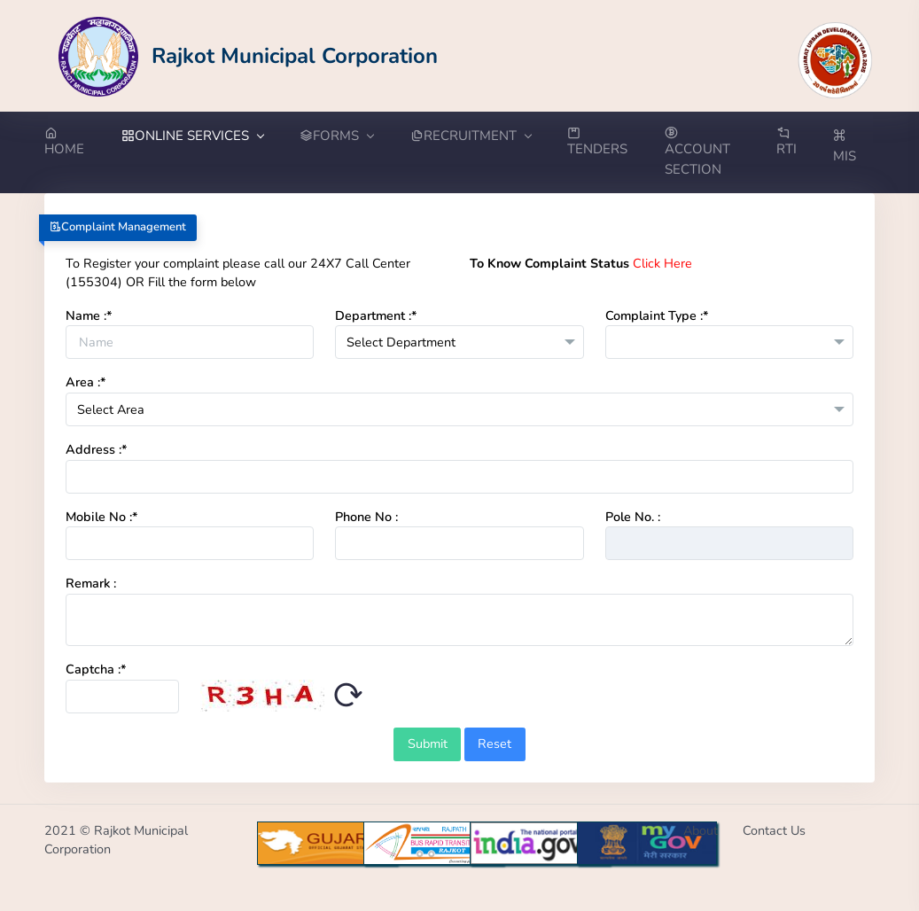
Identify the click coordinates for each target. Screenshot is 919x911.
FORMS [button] (336, 135)
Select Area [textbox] (110, 409)
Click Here (662, 263)
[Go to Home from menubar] (73, 143)
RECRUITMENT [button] (470, 135)
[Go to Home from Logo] (248, 55)
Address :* (97, 449)
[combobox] (459, 342)
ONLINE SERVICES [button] (192, 135)
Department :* (376, 315)
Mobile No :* (102, 517)
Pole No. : (632, 517)
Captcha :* (96, 669)
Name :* (89, 315)
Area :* (86, 382)
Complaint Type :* (657, 315)
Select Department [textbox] (401, 342)
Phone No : (366, 517)
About (700, 830)
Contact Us (774, 830)
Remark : (91, 583)
